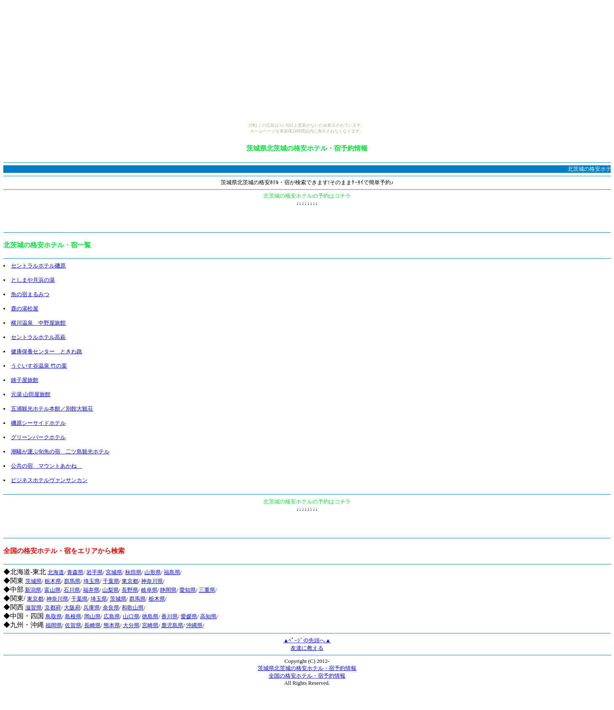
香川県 (169, 616)
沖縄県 (194, 625)
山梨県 (110, 590)
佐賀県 (73, 625)
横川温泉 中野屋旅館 (38, 323)
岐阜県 (149, 590)
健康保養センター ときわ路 (46, 351)
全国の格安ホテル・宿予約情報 (307, 676)
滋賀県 (33, 607)
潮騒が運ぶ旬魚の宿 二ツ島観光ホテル (60, 451)
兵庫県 (91, 607)
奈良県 (111, 607)
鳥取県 (53, 616)
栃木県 (53, 581)
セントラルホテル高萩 (38, 337)
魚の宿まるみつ (30, 294)
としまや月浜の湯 (33, 280)
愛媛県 (189, 616)
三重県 (207, 590)
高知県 (208, 616)
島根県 (73, 616)
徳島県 (150, 616)
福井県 (91, 590)
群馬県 (72, 581)
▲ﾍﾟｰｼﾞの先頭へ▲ (307, 640)
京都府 (53, 607)
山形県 (152, 572)
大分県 (131, 625)
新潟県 (33, 590)
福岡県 (53, 625)
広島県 (112, 616)
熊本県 (112, 625)
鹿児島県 (172, 625)
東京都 (130, 581)
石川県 (72, 590)
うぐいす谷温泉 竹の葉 (39, 366)
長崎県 (92, 625)
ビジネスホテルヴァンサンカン (49, 480)
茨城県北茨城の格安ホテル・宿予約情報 (307, 668)
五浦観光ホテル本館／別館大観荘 (52, 408)
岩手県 (94, 572)
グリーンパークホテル (38, 437)
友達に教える (307, 648)
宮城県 (114, 572)
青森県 (75, 572)
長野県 (130, 590)
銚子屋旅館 (24, 380)
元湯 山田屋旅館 (31, 394)
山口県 (131, 616)
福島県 (172, 572)
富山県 (52, 590)
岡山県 (92, 616)
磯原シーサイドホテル (38, 423)
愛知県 (187, 590)
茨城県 (33, 581)
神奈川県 (152, 581)
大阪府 (72, 607)
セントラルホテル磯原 (38, 265)
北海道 (56, 572)
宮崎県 (150, 625)
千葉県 (111, 581)
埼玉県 (91, 581)
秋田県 (133, 572)
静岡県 (168, 590)
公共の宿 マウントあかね (46, 466)
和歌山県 (133, 607)
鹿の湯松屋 (24, 308)
